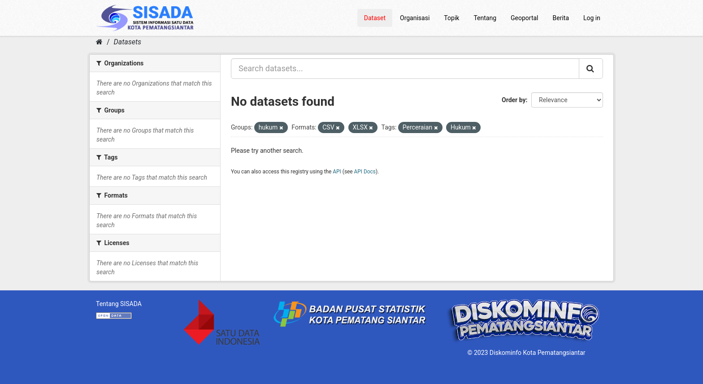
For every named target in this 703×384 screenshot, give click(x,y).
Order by (514, 100)
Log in (591, 18)
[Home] (99, 42)
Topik (451, 18)
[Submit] (591, 68)
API (337, 171)
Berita (561, 18)
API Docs (365, 171)
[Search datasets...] (405, 68)
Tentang (484, 18)
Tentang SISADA (119, 303)
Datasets (127, 42)
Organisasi (415, 18)
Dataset (375, 18)
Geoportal (524, 18)
